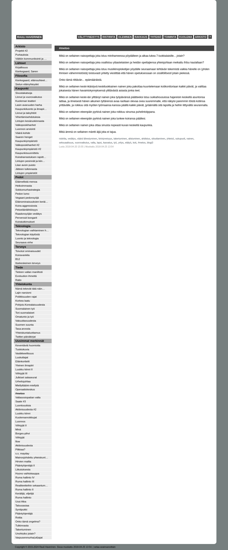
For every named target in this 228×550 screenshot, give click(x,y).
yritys (121, 142)
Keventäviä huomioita (27, 345)
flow (17, 441)
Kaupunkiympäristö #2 (28, 148)
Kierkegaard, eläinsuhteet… (31, 80)
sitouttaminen (158, 138)
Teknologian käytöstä (27, 234)
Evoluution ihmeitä (26, 275)
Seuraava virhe (24, 242)
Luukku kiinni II (24, 369)
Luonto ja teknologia (27, 238)
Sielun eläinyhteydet (27, 84)
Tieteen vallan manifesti (29, 271)
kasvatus (107, 142)
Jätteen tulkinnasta (26, 168)
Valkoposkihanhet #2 (27, 144)
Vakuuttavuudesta (25, 320)
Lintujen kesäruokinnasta (29, 120)
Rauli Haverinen (29, 37)
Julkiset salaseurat (26, 377)
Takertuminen (23, 529)
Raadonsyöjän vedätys (28, 213)
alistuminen (134, 138)
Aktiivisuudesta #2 (25, 409)
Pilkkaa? (20, 449)
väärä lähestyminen (87, 138)
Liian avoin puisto (25, 164)
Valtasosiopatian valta (28, 397)
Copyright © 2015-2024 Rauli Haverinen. (35, 547)
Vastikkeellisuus (24, 353)
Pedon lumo (22, 193)
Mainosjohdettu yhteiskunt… (31, 457)
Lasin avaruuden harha (28, 104)
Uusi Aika (20, 501)
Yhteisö (155, 37)
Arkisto (200, 37)
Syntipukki (21, 509)
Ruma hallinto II (24, 489)
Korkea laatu (22, 300)
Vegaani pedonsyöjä (27, 197)
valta (93, 142)
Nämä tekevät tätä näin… (30, 288)
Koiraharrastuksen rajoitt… (30, 156)
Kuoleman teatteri (25, 100)
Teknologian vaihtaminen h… (32, 230)
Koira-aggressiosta (26, 205)
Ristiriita (108, 37)
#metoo (141, 142)
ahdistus (145, 138)
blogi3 (150, 142)
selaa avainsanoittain (104, 547)
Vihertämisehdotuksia (27, 116)
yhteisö (170, 138)
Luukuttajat (21, 357)
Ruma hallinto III (24, 481)
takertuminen (120, 138)
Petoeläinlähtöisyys (26, 209)
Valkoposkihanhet (25, 124)
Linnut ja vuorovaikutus (28, 96)
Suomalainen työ (25, 308)
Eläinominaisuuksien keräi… (31, 201)
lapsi (99, 142)
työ (115, 142)
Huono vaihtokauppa (27, 473)
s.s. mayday (22, 453)
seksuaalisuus (66, 142)
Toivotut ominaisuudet (28, 251)
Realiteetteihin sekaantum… (31, 485)
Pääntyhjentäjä (24, 513)
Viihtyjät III (21, 373)
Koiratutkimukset (25, 221)
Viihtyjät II (20, 425)
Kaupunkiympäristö (26, 140)
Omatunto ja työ (24, 316)
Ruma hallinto (23, 497)
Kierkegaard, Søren (26, 71)
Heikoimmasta (23, 185)
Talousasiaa (22, 505)
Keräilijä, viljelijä (24, 493)
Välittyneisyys (89, 37)
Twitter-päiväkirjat (25, 336)
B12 (17, 259)
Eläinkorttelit (22, 361)
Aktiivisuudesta (24, 445)
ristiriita (62, 138)
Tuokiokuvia (22, 349)
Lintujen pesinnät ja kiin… (30, 160)
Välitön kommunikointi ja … (31, 58)
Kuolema (185, 37)
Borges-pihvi (22, 433)
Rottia (18, 517)
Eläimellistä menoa (26, 181)
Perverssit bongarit (26, 217)
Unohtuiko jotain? (25, 533)
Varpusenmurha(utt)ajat (29, 537)
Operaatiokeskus (25, 389)
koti (134, 142)
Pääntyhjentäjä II (25, 465)
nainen (190, 138)
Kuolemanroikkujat (26, 417)
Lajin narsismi (23, 292)
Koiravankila (22, 255)
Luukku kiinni (23, 413)
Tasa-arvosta (22, 328)
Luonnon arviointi (25, 128)
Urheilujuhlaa (23, 381)
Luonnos (20, 421)
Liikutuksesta (23, 469)
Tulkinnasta (21, 525)
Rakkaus (141, 37)
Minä (18, 429)
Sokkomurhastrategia (27, 189)
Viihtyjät (19, 437)
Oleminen (125, 37)
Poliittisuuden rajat (26, 296)
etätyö (128, 142)
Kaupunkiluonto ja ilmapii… (31, 108)
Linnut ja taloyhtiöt (25, 112)
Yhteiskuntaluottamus (27, 332)
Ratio (18, 279)
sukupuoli (180, 138)
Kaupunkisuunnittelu (27, 152)
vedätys (72, 138)
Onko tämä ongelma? (27, 521)
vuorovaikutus (82, 142)
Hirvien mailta (23, 461)
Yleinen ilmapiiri (24, 365)
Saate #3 (20, 401)
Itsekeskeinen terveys (27, 263)
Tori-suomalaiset (24, 312)
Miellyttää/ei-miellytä (27, 385)
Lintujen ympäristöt (26, 172)
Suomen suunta (24, 324)
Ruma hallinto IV (25, 477)
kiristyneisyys (105, 138)
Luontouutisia (23, 405)
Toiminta (170, 37)
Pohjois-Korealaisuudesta (30, 304)
